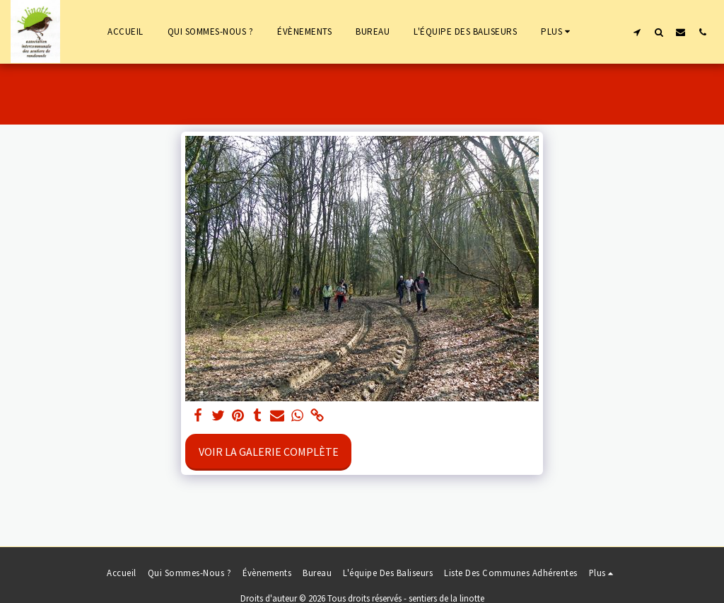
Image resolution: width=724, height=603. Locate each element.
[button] (636, 32)
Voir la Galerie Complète (269, 451)
